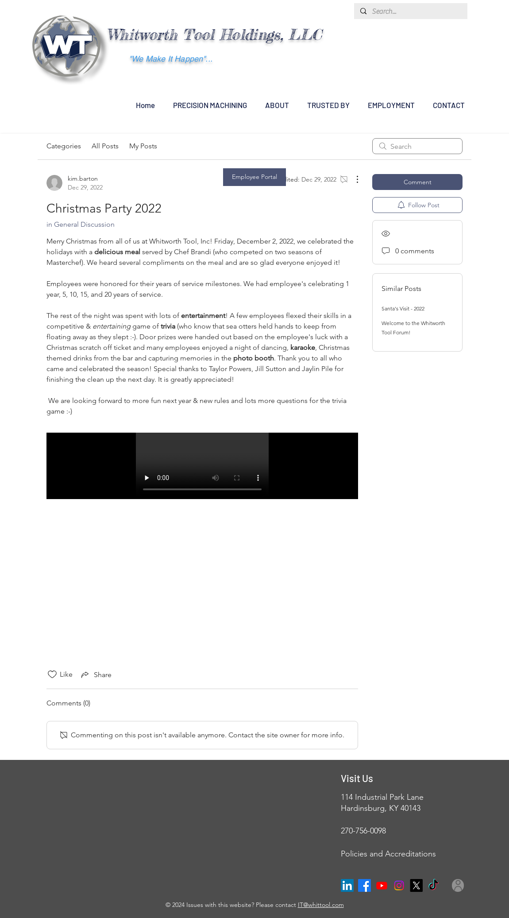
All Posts (105, 146)
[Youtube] (381, 885)
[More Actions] (352, 179)
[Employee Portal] (254, 177)
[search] (417, 146)
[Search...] (410, 11)
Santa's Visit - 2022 (403, 308)
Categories (63, 146)
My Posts (143, 146)
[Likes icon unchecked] (52, 674)
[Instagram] (399, 885)
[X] (416, 885)
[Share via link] (96, 674)
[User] (458, 885)
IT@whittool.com (321, 905)
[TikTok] (433, 885)
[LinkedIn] (347, 885)
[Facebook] (364, 885)
